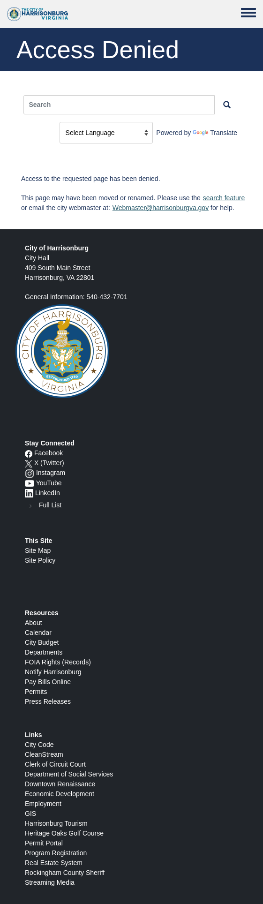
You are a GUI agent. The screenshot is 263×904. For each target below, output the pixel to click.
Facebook (48, 453)
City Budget (42, 642)
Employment (43, 803)
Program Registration (56, 853)
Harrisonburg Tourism (56, 823)
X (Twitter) (49, 463)
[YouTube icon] (29, 483)
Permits (36, 691)
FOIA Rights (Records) (58, 662)
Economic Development (59, 794)
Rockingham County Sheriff (65, 872)
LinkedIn (47, 493)
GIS (30, 813)
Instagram (50, 472)
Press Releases (48, 701)
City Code (39, 744)
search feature (224, 198)
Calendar (38, 632)
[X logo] (28, 463)
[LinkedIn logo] (29, 493)
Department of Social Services (69, 774)
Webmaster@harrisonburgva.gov (161, 207)
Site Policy (40, 560)
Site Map (38, 550)
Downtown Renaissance (60, 784)
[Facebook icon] (28, 453)
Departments (43, 652)
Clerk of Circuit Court (55, 764)
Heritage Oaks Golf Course (64, 833)
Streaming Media (50, 882)
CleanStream (44, 754)
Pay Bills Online (48, 682)
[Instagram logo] (29, 472)
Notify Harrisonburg (53, 672)
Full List (50, 505)
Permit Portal (44, 843)
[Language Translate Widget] (106, 132)
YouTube (49, 483)
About (33, 622)
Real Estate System (54, 862)
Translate (215, 132)
